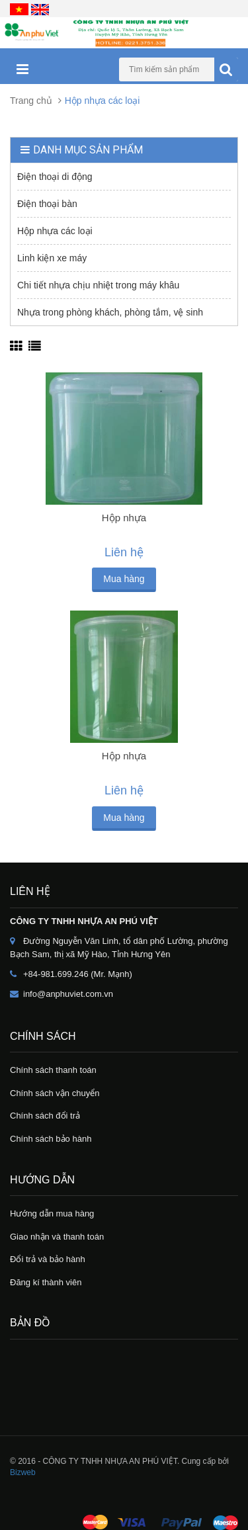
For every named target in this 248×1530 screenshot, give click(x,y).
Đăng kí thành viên (45, 1282)
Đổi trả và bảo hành (47, 1259)
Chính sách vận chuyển (54, 1093)
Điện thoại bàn (47, 203)
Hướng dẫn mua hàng (52, 1213)
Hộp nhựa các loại (55, 231)
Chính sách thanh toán (53, 1070)
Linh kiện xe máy (52, 258)
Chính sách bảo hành (50, 1139)
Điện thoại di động (55, 176)
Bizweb (23, 1472)
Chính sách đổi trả (45, 1116)
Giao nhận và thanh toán (57, 1237)
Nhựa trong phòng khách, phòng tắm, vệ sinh (110, 312)
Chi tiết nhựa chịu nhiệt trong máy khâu (98, 285)
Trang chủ (31, 100)
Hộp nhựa (124, 517)
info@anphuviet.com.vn (68, 994)
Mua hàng (123, 579)
